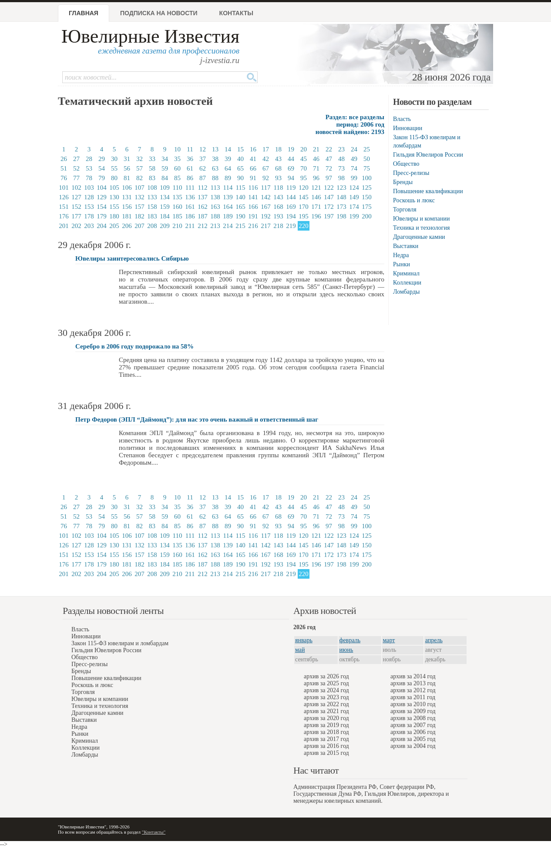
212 (203, 225)
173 (341, 206)
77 (76, 177)
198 (341, 216)
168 (278, 206)
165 (240, 206)
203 (89, 225)
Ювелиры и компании (421, 218)
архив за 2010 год (413, 704)
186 (190, 216)
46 (316, 158)
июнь (346, 650)
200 (367, 216)
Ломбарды (406, 291)
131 (127, 197)
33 (152, 158)
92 (265, 177)
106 (127, 187)
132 (139, 197)
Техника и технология (421, 228)
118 (278, 187)
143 (278, 197)
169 (291, 206)
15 (240, 149)
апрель (434, 640)
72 (329, 168)
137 (203, 197)
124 (354, 187)
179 (102, 216)
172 (329, 206)
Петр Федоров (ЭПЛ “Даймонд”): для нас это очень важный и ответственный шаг (196, 419)
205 (114, 225)
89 (228, 177)
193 (278, 216)
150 (367, 197)
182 (139, 216)
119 (291, 187)
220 (304, 225)
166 (253, 206)
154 (102, 206)
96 (316, 177)
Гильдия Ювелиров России (428, 154)
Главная (83, 13)
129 (102, 197)
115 (240, 187)
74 (354, 168)
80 (114, 177)
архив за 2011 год (412, 697)
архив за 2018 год (326, 732)
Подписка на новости (159, 13)
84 (164, 177)
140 (240, 197)
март (389, 640)
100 (367, 177)
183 (152, 216)
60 (177, 168)
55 (114, 168)
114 (228, 187)
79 (101, 177)
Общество (406, 164)
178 (89, 216)
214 (228, 225)
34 (164, 158)
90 (240, 177)
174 (354, 206)
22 (329, 149)
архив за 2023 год (326, 697)
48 (341, 158)
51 (63, 168)
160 (177, 206)
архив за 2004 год (413, 746)
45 (303, 158)
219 (291, 225)
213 (215, 225)
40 (240, 158)
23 (341, 149)
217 (266, 225)
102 (76, 187)
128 (89, 197)
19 (291, 149)
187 (203, 216)
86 (190, 177)
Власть (402, 119)
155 (114, 206)
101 (64, 187)
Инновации (407, 128)
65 (240, 168)
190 (240, 216)
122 (329, 187)
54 (101, 168)
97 (329, 177)
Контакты (236, 13)
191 (253, 216)
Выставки (405, 246)
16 (253, 149)
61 (190, 168)
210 (177, 225)
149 (354, 197)
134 (165, 197)
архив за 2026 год (326, 676)
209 (165, 225)
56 (127, 168)
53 (89, 168)
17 (265, 149)
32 (139, 158)
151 (64, 206)
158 (152, 206)
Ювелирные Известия (150, 36)
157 (139, 206)
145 (304, 197)
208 (152, 225)
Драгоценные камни (419, 237)
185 (177, 216)
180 (114, 216)
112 (203, 187)
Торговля (405, 209)
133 (152, 197)
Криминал (406, 273)
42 (265, 158)
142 (266, 197)
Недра (401, 255)
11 (190, 149)
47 (329, 158)
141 (253, 197)
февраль (350, 640)
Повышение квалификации (428, 191)
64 (228, 168)
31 (127, 158)
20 (303, 149)
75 (366, 168)
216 (253, 225)
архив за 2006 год (413, 732)
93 (278, 177)
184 (165, 216)
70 (303, 168)
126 (64, 197)
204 (102, 225)
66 (253, 168)
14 (228, 149)
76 (63, 177)
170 (304, 206)
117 (266, 187)
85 (177, 177)
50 (366, 158)
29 (101, 158)
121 (316, 187)
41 (253, 158)
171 (316, 206)
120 (304, 187)
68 (278, 168)
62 (202, 168)
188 (215, 216)
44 (291, 158)
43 (278, 158)
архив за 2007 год (413, 725)
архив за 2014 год (413, 676)
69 (291, 168)
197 (329, 216)
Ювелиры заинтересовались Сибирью (132, 258)
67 (265, 168)
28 (89, 158)
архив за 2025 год (326, 683)
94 (291, 177)
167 (266, 206)
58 (152, 168)
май (300, 650)
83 (152, 177)
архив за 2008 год (413, 718)
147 (329, 197)
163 (215, 206)
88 (215, 177)
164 (228, 206)
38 (215, 158)
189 (228, 216)
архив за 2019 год (326, 725)
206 (127, 225)
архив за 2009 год (413, 711)
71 (316, 168)
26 (63, 158)
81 (127, 177)
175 (367, 206)
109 (165, 187)
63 (215, 168)
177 (76, 216)
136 (190, 197)
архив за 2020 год (326, 718)
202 (76, 225)
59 (164, 168)
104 (102, 187)
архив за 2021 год (326, 711)
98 (341, 177)
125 (367, 187)
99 (354, 177)
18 (278, 149)
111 (190, 187)
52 (76, 168)
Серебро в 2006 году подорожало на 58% (134, 346)
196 (316, 216)
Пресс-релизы (411, 173)
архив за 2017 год (326, 739)
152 (76, 206)
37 (202, 158)
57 (139, 168)
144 (291, 197)
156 (127, 206)
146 (316, 197)
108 (152, 187)
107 (139, 187)
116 (253, 187)
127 (76, 197)
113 (215, 187)
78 (89, 177)
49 (354, 158)
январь (303, 640)
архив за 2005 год (413, 739)
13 (215, 149)
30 (114, 158)
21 (316, 149)
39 (228, 158)
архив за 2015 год (326, 753)
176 (64, 216)
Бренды (403, 182)
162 (203, 206)
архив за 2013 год (413, 683)
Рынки (401, 264)
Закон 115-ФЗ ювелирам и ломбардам (119, 643)
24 (354, 149)
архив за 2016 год (326, 746)
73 (341, 168)
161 (190, 206)
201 (64, 225)
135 (177, 197)
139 (228, 197)
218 (278, 225)
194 (291, 216)
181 (127, 216)
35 (177, 158)
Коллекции (407, 282)
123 (341, 187)
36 (190, 158)
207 (139, 225)
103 (89, 187)
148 (341, 197)
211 (190, 225)
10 (177, 149)
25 (366, 149)
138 (215, 197)
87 (202, 177)
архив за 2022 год (326, 704)
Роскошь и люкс (414, 200)
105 (114, 187)
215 (240, 225)
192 (266, 216)
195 (304, 216)
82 (139, 177)
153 (89, 206)
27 (76, 158)
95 (303, 177)
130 (114, 197)
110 (177, 187)
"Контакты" (153, 832)
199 (354, 216)
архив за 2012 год (413, 690)
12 (202, 149)
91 (253, 177)
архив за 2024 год (326, 690)
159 (165, 206)
